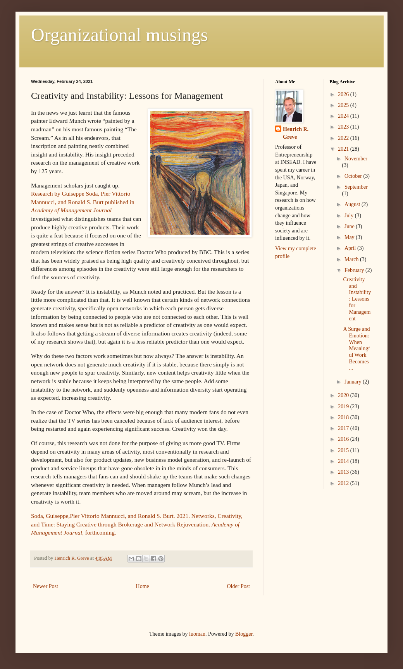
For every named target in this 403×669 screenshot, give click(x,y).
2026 (344, 94)
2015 (344, 450)
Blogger (243, 634)
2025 (344, 105)
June (350, 226)
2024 (344, 116)
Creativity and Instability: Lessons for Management (357, 299)
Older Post (238, 586)
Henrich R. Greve (295, 133)
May (350, 237)
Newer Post (45, 586)
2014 (344, 461)
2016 (344, 439)
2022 (344, 138)
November (355, 159)
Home (142, 586)
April (350, 248)
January (353, 382)
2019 (344, 406)
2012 (344, 483)
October (353, 176)
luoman (197, 634)
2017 (344, 428)
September (356, 187)
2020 (344, 395)
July (349, 215)
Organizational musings (119, 34)
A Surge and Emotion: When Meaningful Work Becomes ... (356, 348)
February (354, 270)
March (352, 259)
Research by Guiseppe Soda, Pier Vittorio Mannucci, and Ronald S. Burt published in (82, 201)
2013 (344, 472)
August (353, 204)
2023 (344, 127)
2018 (344, 417)
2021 (344, 149)
